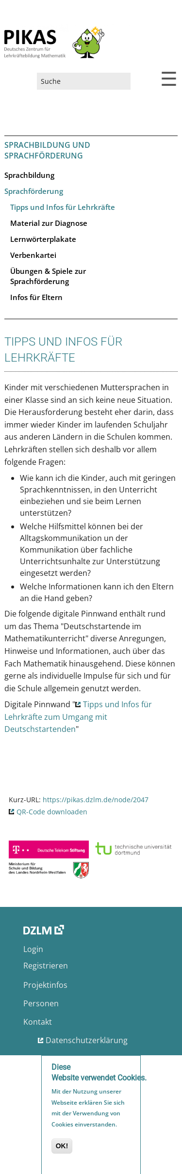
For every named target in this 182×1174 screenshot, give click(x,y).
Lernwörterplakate (43, 239)
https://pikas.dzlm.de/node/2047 (96, 799)
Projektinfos (45, 985)
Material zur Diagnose (48, 223)
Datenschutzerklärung (87, 1040)
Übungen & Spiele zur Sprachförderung (48, 276)
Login (33, 949)
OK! (62, 1149)
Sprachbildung (29, 175)
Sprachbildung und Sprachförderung (47, 150)
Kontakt (37, 1021)
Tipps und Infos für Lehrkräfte (62, 207)
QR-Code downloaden (52, 811)
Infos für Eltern (36, 297)
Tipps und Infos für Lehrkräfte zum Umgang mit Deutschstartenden (78, 716)
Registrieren (45, 965)
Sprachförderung (33, 191)
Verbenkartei (33, 255)
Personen (41, 1003)
